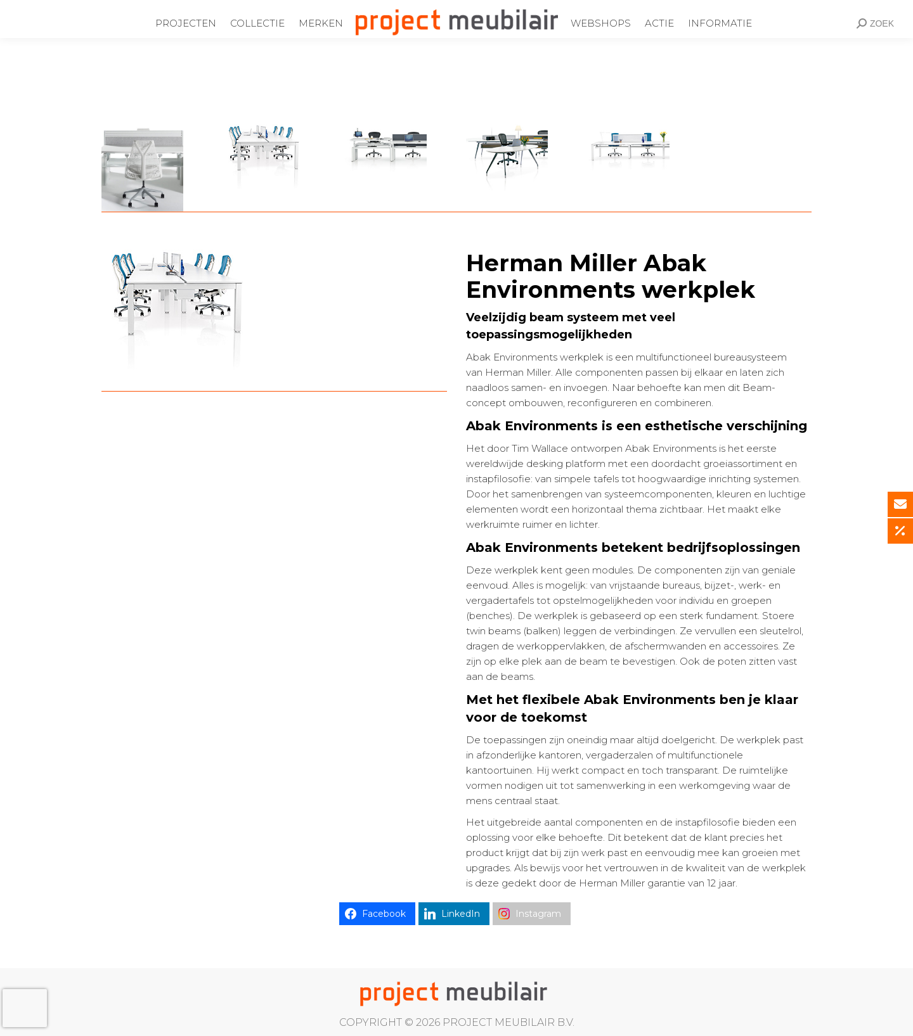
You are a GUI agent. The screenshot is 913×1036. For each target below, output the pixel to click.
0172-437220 (270, 8)
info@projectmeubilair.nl (375, 8)
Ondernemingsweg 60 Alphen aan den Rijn (125, 8)
